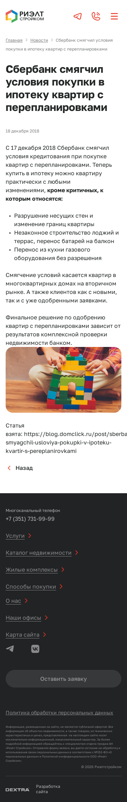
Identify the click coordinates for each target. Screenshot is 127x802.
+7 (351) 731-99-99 (30, 518)
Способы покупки (31, 586)
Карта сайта (23, 634)
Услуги (15, 535)
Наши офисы (23, 617)
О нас (13, 600)
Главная (14, 40)
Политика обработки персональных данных (59, 712)
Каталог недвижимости (39, 552)
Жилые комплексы (32, 569)
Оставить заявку (63, 678)
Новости (39, 40)
